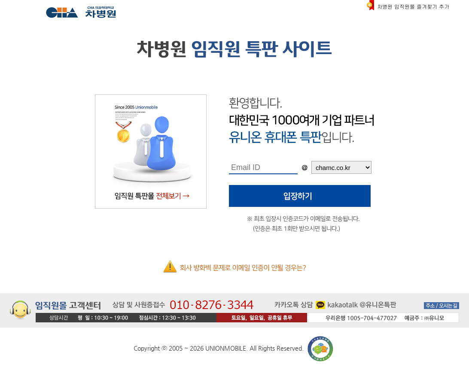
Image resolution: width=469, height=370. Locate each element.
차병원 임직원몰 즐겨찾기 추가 (413, 6)
